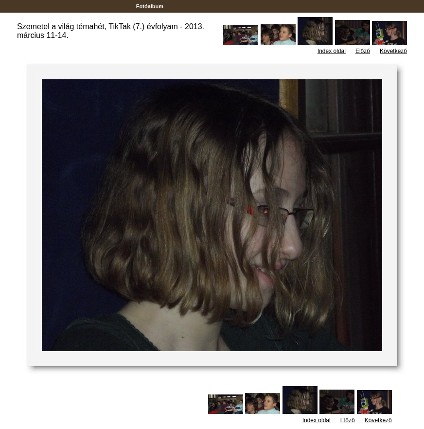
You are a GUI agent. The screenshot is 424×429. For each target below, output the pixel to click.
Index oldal (332, 51)
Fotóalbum (149, 6)
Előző (362, 51)
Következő (393, 51)
